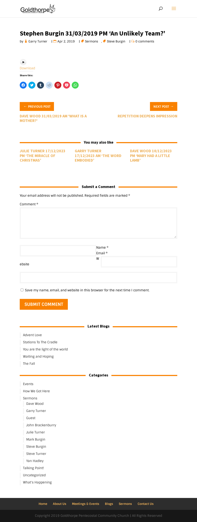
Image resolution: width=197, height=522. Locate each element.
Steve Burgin (116, 41)
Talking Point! (33, 468)
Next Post (163, 106)
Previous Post (36, 106)
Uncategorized (34, 475)
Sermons (91, 41)
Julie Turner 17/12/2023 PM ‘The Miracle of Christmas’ (42, 155)
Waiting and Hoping (38, 356)
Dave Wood (35, 404)
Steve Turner (36, 454)
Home (43, 504)
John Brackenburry (41, 425)
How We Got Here (36, 391)
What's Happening (37, 482)
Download (27, 68)
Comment (29, 204)
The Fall (29, 364)
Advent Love (32, 335)
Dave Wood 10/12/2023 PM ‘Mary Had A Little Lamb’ (151, 155)
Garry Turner (38, 41)
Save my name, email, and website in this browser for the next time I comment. (87, 290)
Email (101, 253)
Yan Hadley (35, 461)
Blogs (109, 504)
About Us (59, 504)
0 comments (145, 41)
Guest (30, 418)
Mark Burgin (35, 439)
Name (102, 247)
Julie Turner (35, 432)
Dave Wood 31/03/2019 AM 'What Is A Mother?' (53, 118)
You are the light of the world (45, 349)
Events (28, 384)
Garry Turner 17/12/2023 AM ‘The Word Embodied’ (98, 155)
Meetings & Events (85, 504)
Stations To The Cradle (40, 342)
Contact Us (146, 504)
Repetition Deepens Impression (147, 115)
